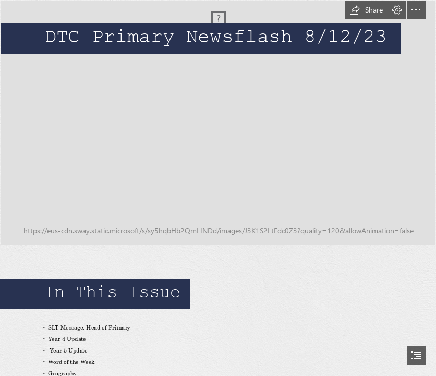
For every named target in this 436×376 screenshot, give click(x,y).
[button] (366, 10)
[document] (218, 188)
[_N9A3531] (218, 122)
